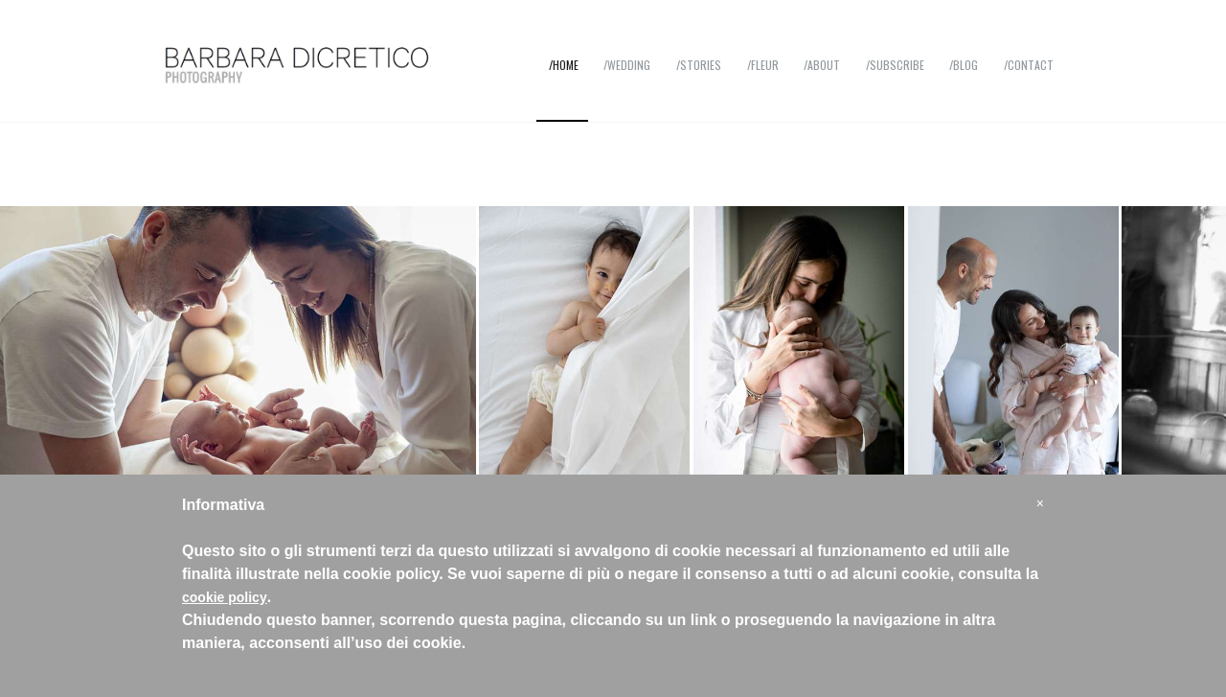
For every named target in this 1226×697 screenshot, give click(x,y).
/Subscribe (895, 65)
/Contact (1029, 65)
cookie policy (224, 597)
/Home (564, 65)
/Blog (963, 65)
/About (822, 65)
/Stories (698, 65)
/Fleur (763, 65)
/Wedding (626, 65)
